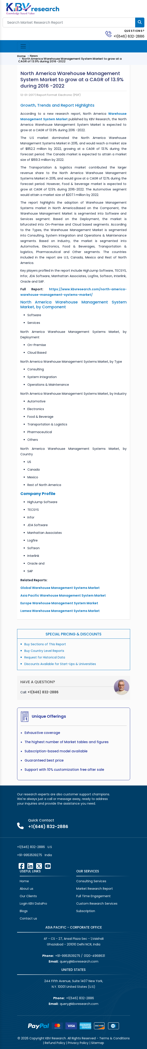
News (34, 56)
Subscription (85, 911)
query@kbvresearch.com (79, 961)
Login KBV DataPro (33, 903)
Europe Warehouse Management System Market (59, 603)
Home (21, 56)
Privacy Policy (78, 1043)
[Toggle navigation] (23, 46)
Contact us (28, 918)
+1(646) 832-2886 (128, 36)
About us (26, 888)
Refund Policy (55, 1043)
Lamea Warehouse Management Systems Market (60, 611)
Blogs (24, 911)
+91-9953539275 (29, 855)
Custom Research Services (96, 903)
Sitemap (97, 1043)
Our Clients (28, 896)
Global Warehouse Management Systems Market (60, 588)
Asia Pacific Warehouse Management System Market (63, 595)
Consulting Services (91, 881)
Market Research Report (94, 888)
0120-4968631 (94, 956)
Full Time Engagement (93, 896)
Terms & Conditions (114, 1038)
